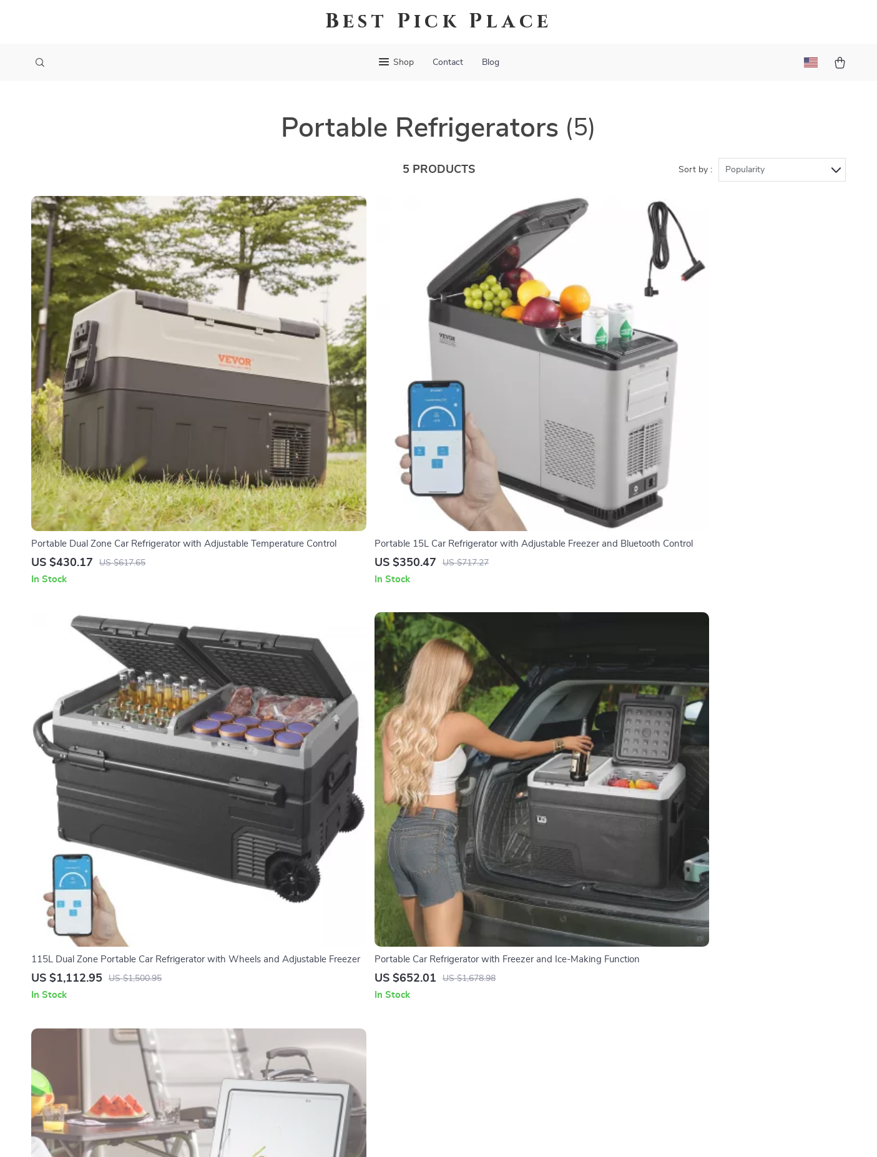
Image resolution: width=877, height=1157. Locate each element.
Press (327, 917)
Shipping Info (501, 855)
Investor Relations (354, 979)
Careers (331, 896)
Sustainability (344, 1020)
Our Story (336, 835)
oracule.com (653, 835)
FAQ (481, 876)
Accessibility (427, 1132)
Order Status (499, 938)
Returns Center (504, 896)
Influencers (339, 938)
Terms (359, 1132)
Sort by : (695, 169)
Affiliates (334, 958)
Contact (448, 62)
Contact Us (496, 835)
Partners (334, 999)
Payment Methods (511, 917)
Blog (490, 62)
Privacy (385, 1132)
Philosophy (339, 1041)
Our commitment (663, 919)
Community (339, 1061)
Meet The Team (347, 876)
